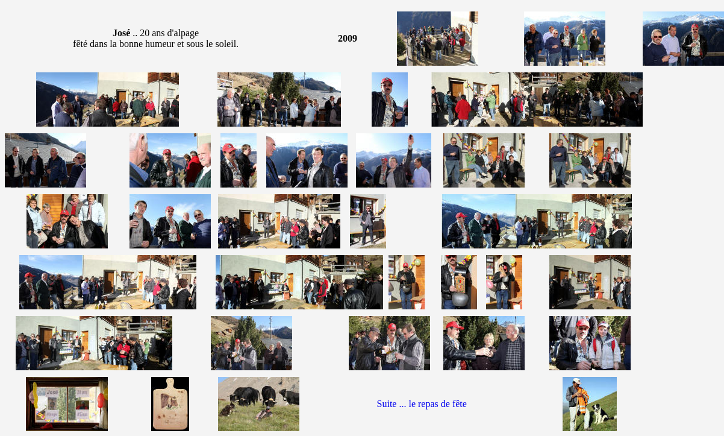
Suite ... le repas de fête (422, 404)
